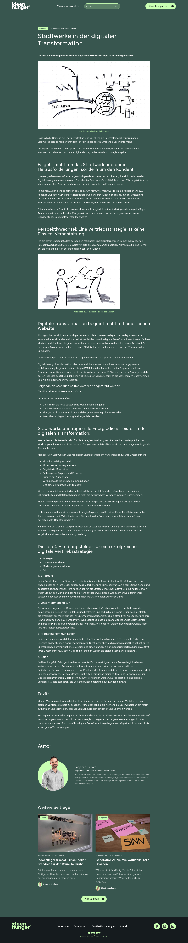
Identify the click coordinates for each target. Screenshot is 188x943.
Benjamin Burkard (85, 767)
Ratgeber (103, 818)
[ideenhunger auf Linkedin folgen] (173, 926)
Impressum (63, 926)
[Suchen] (102, 6)
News (44, 818)
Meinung (43, 28)
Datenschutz (81, 926)
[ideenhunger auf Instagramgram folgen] (165, 926)
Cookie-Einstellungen (103, 926)
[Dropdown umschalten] (78, 6)
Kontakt (123, 926)
